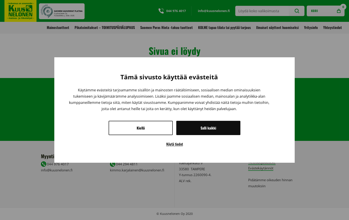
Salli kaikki (208, 128)
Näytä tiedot (174, 144)
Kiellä (141, 128)
